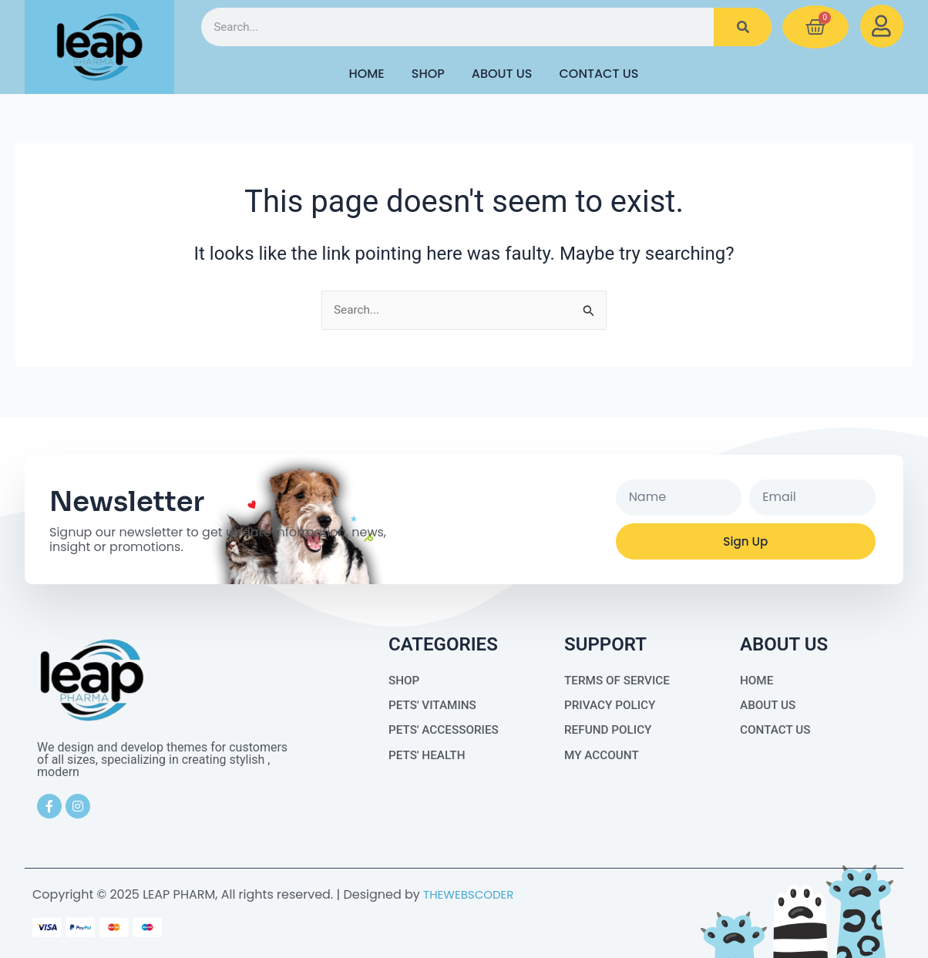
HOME (366, 73)
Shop (428, 73)
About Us (502, 73)
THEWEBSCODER (471, 894)
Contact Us (599, 73)
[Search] (743, 27)
